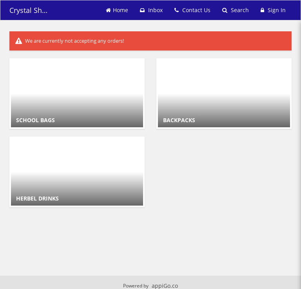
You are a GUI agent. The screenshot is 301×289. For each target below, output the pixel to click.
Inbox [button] (151, 10)
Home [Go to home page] (117, 10)
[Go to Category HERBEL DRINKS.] (77, 172)
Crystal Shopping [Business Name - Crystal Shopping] (29, 10)
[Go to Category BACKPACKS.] (224, 93)
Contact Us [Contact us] (192, 10)
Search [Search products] (235, 10)
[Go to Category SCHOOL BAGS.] (77, 93)
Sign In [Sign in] (273, 10)
